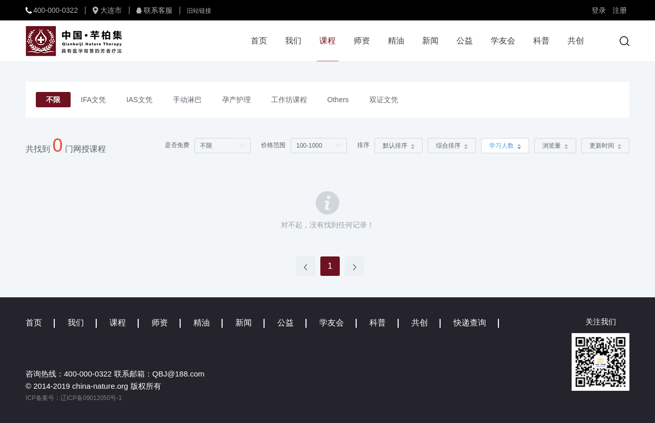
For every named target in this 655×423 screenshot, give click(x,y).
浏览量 (555, 145)
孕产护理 (236, 100)
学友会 (503, 40)
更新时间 (605, 145)
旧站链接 (199, 10)
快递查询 (469, 322)
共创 (575, 40)
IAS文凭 (139, 100)
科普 (541, 40)
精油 (396, 40)
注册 (620, 10)
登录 (599, 10)
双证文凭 (383, 100)
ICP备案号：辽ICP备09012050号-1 (74, 398)
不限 (53, 100)
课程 (327, 40)
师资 (362, 40)
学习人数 (505, 145)
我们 (293, 40)
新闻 (430, 40)
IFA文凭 (93, 100)
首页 (259, 40)
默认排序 (398, 145)
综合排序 (452, 145)
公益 (464, 40)
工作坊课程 (289, 100)
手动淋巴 (187, 100)
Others (338, 100)
